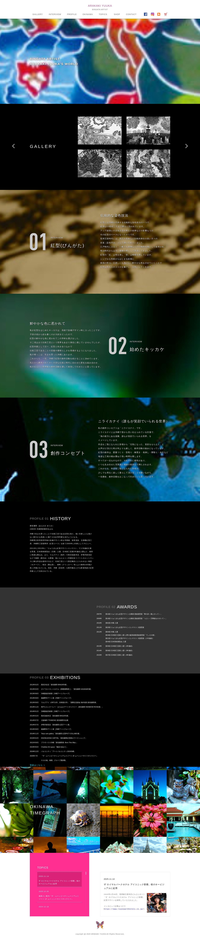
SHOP (117, 14)
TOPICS (103, 14)
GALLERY (38, 14)
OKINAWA (88, 14)
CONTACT (131, 14)
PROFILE (72, 14)
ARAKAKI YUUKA (100, 5)
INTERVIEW (55, 14)
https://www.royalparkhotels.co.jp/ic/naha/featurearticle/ (137, 909)
